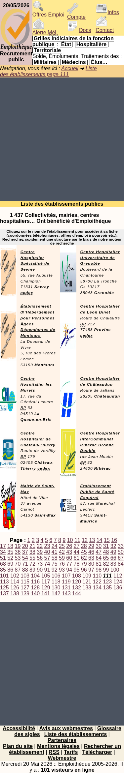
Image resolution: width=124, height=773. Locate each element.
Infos (107, 12)
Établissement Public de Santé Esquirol (97, 492)
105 (45, 576)
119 (66, 581)
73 (40, 564)
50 (121, 552)
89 (32, 570)
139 (25, 593)
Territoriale (47, 50)
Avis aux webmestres (66, 728)
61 (77, 558)
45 (84, 552)
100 (114, 570)
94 (69, 570)
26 (69, 546)
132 (76, 587)
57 (47, 558)
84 (121, 564)
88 (25, 570)
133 (86, 587)
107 (66, 576)
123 (107, 581)
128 (35, 587)
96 (84, 570)
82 (106, 564)
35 (10, 552)
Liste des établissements (75, 734)
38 (32, 552)
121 (86, 581)
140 (35, 593)
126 (14, 587)
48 (106, 552)
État (66, 44)
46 (91, 552)
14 (100, 540)
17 (3, 546)
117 (45, 581)
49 (113, 552)
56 (40, 558)
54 (25, 558)
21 (32, 546)
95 (77, 570)
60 (69, 558)
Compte (76, 15)
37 (25, 552)
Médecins (74, 62)
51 (3, 558)
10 (70, 540)
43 (69, 552)
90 (40, 570)
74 (47, 564)
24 (55, 546)
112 (117, 576)
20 (25, 546)
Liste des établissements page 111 (48, 71)
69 (10, 564)
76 (62, 564)
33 (121, 546)
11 (77, 540)
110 (97, 576)
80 (91, 564)
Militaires (45, 62)
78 (77, 564)
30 (99, 546)
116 (35, 581)
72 (32, 564)
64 (99, 558)
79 (84, 564)
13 (92, 540)
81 (99, 564)
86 (10, 570)
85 (3, 570)
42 (62, 552)
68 (3, 564)
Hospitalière (91, 44)
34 (3, 552)
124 (117, 581)
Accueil (69, 68)
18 (10, 546)
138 (14, 593)
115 (25, 581)
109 (86, 576)
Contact (105, 28)
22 (40, 546)
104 (35, 576)
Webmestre (62, 758)
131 (66, 587)
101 (4, 576)
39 (40, 552)
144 (76, 593)
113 (4, 581)
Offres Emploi (48, 12)
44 (77, 552)
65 (106, 558)
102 (14, 576)
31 (106, 546)
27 (77, 546)
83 (113, 564)
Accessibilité (19, 728)
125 (4, 587)
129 (45, 587)
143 (66, 593)
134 (97, 587)
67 (121, 558)
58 (55, 558)
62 (84, 558)
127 (25, 587)
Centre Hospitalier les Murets (36, 384)
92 (55, 570)
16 (114, 540)
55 (32, 558)
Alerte (45, 30)
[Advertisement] (62, 139)
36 (18, 552)
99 (106, 570)
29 (91, 546)
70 (18, 564)
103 (25, 576)
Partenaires (62, 740)
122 (97, 581)
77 (69, 564)
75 (55, 564)
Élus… (99, 62)
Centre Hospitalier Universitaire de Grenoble (100, 258)
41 (55, 552)
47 (99, 552)
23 (47, 546)
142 (56, 593)
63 (91, 558)
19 (18, 546)
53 (18, 558)
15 (107, 540)
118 (56, 581)
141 (45, 593)
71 (25, 564)
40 (47, 552)
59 (62, 558)
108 (76, 576)
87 (18, 570)
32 (113, 546)
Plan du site (18, 746)
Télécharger (97, 752)
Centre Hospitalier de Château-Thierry (38, 439)
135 (107, 587)
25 (62, 546)
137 (4, 593)
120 (76, 581)
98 (99, 570)
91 (47, 570)
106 (56, 576)
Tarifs (71, 752)
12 (85, 540)
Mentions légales (58, 746)
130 (56, 587)
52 (10, 558)
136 (117, 587)
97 (91, 570)
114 (14, 581)
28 (84, 546)
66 (113, 558)
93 (62, 570)
